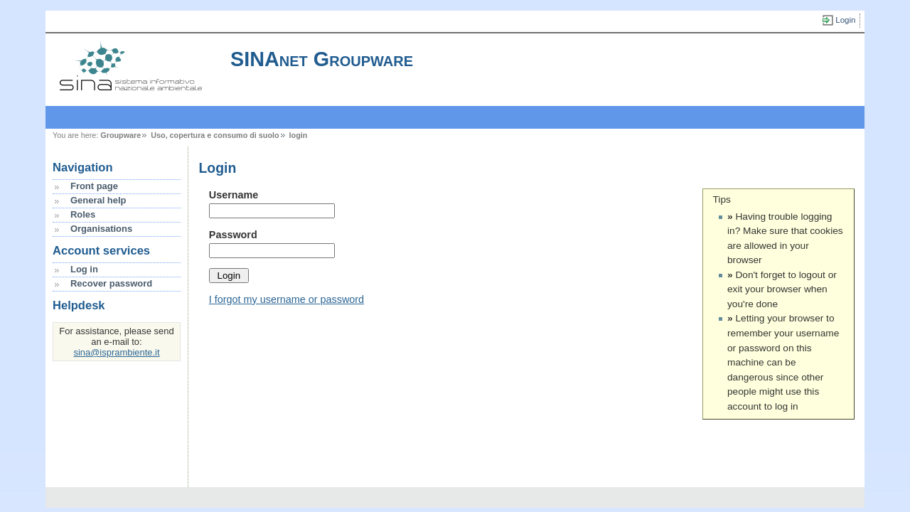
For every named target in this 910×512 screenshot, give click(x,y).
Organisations (101, 228)
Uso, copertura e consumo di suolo (215, 135)
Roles (82, 214)
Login (845, 20)
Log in (84, 269)
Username (234, 195)
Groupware (120, 135)
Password (233, 234)
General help (98, 200)
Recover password (111, 283)
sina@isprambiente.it (116, 352)
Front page (94, 186)
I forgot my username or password (286, 299)
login (298, 135)
